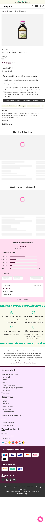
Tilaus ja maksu (6, 393)
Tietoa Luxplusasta (8, 436)
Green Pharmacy (20, 11)
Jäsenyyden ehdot (8, 422)
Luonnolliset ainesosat (9, 106)
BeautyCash (6, 390)
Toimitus (4, 382)
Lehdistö (4, 380)
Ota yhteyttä (6, 377)
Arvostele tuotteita (8, 412)
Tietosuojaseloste (7, 425)
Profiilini (4, 401)
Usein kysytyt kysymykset (10, 374)
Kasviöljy (21, 106)
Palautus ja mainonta (8, 385)
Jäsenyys (5, 433)
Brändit (9, 11)
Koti (3, 11)
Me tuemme (6, 439)
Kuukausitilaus (6, 409)
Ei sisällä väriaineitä (33, 106)
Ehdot (3, 420)
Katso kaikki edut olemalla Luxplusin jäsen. (22, 363)
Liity (36, 6)
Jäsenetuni (5, 404)
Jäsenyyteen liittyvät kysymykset (12, 388)
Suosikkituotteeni (7, 406)
